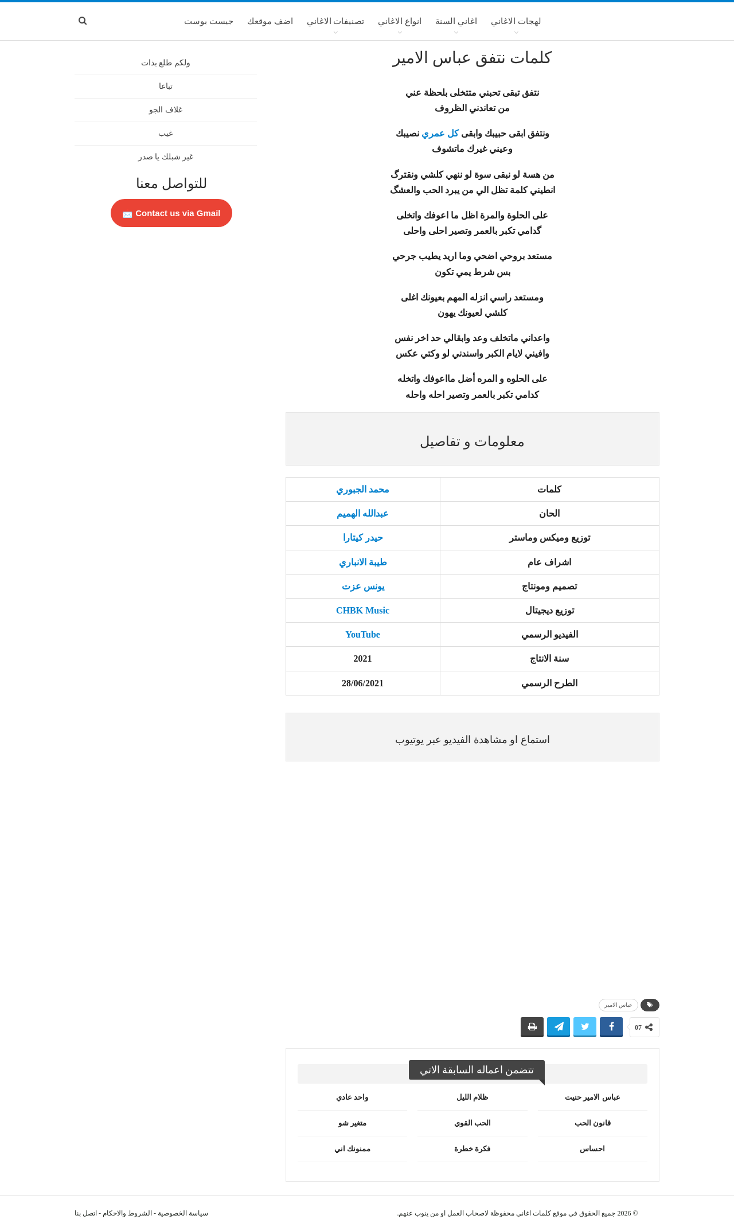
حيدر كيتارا (363, 537)
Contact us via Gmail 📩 (171, 213)
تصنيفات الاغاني (336, 21)
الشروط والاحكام (127, 1213)
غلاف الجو (165, 109)
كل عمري (440, 133)
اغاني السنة (456, 21)
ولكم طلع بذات (165, 62)
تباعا (166, 86)
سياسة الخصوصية (183, 1213)
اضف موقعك (270, 21)
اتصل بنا (86, 1213)
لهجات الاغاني (516, 21)
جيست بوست (208, 21)
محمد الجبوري (362, 489)
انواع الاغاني (399, 21)
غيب (165, 133)
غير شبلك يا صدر (166, 157)
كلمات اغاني (533, 1213)
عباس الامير (618, 1005)
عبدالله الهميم (363, 513)
